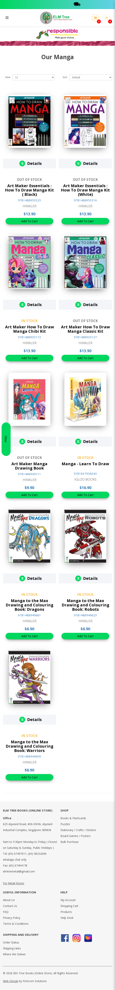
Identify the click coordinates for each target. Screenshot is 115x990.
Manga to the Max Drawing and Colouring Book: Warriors (29, 746)
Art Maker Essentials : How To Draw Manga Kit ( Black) (29, 190)
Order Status (11, 942)
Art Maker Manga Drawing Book (29, 466)
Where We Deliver (14, 954)
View (7, 77)
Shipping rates (12, 948)
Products (66, 912)
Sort (65, 77)
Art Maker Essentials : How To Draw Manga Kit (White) (85, 190)
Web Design (10, 981)
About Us (9, 900)
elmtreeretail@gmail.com (19, 871)
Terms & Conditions (16, 924)
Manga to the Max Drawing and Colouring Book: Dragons (29, 605)
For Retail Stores (13, 883)
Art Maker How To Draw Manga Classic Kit (85, 329)
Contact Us (10, 906)
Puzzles (65, 824)
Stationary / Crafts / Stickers (78, 830)
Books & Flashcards (73, 818)
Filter (6, 495)
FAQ (5, 912)
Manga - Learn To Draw (85, 463)
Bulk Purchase (69, 842)
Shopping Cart (69, 906)
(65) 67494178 (18, 865)
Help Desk (66, 918)
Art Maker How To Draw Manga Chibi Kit (29, 329)
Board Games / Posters (75, 836)
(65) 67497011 (17, 854)
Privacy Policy (11, 918)
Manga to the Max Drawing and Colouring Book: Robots (85, 605)
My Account (68, 900)
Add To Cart (29, 221)
